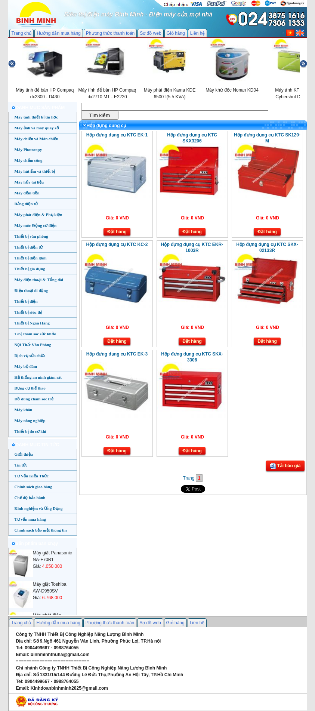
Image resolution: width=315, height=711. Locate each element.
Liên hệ (197, 33)
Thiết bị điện (26, 301)
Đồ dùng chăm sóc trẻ (34, 399)
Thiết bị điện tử (29, 247)
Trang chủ (22, 33)
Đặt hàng (117, 231)
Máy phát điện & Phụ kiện (38, 214)
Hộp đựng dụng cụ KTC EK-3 (117, 354)
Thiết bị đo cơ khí (30, 431)
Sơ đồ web (150, 33)
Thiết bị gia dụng (30, 269)
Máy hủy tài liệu (29, 182)
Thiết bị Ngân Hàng (32, 323)
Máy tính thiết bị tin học (36, 117)
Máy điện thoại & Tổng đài (39, 279)
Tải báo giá (285, 466)
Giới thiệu (24, 454)
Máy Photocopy (28, 149)
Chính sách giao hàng (33, 486)
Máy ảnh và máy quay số (37, 128)
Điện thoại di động (31, 290)
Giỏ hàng (176, 33)
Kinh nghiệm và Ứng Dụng (39, 508)
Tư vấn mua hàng (30, 519)
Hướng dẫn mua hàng (58, 33)
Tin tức (21, 465)
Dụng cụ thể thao (30, 388)
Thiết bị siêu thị (29, 312)
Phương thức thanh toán (110, 33)
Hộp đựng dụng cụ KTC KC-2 (117, 244)
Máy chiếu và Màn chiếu (37, 138)
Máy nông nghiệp (30, 420)
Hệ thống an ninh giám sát (38, 377)
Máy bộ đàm (26, 366)
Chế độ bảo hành (30, 497)
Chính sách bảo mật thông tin (41, 530)
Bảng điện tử (26, 203)
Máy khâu (24, 409)
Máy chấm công (29, 160)
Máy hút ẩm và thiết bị (35, 171)
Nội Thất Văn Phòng (33, 344)
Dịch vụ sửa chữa (30, 355)
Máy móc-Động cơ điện (36, 225)
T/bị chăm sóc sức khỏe (35, 334)
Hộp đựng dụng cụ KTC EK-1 (117, 135)
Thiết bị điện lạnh (31, 258)
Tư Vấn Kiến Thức (32, 476)
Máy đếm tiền (27, 193)
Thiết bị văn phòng (31, 236)
